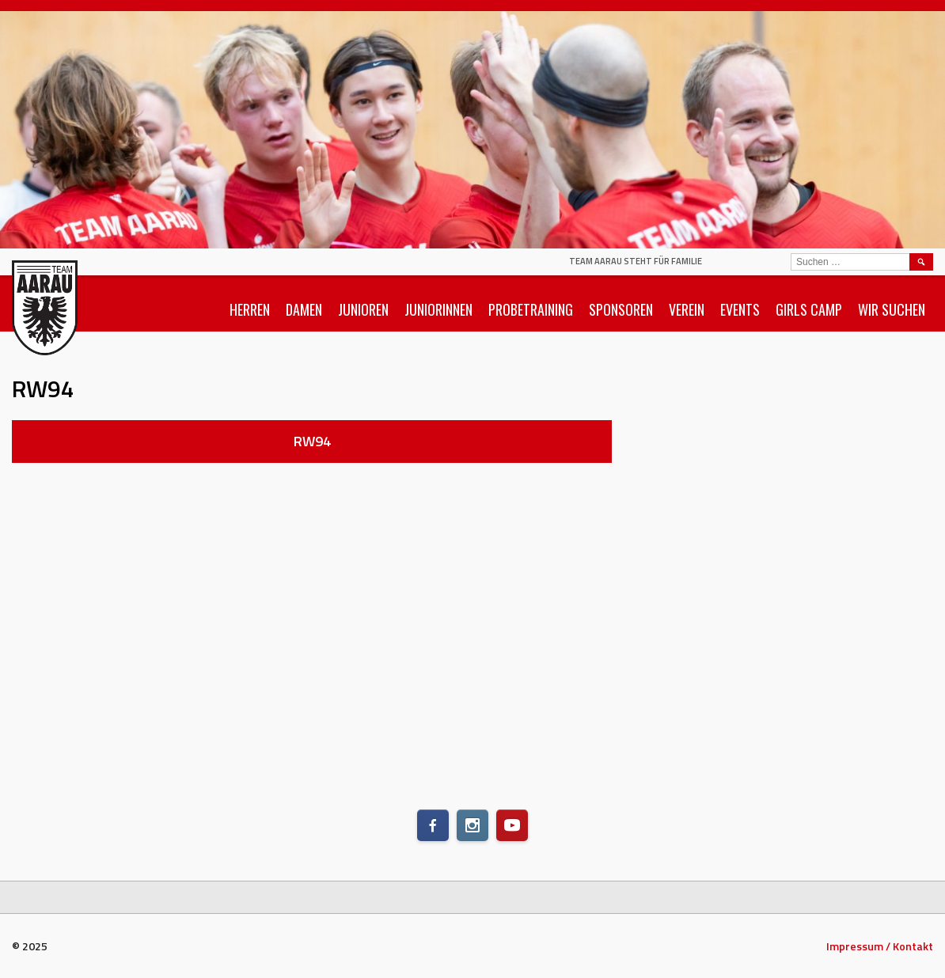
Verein (686, 309)
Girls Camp (809, 309)
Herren (250, 309)
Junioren (363, 309)
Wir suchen (891, 309)
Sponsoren (621, 309)
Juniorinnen (438, 309)
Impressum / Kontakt (879, 946)
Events (740, 309)
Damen (304, 309)
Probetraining (530, 309)
